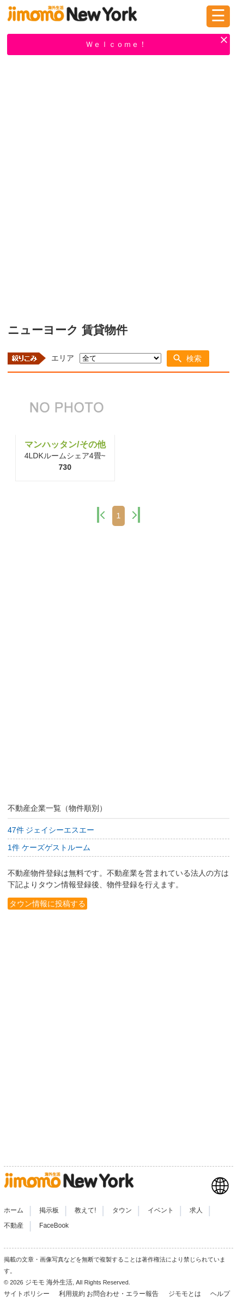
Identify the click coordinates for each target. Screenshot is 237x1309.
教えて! (85, 1210)
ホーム (13, 1210)
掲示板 (49, 1210)
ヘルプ (220, 1294)
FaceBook (54, 1225)
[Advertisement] (118, 187)
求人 (196, 1210)
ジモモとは (185, 1294)
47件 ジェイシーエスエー (51, 830)
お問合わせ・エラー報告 (123, 1294)
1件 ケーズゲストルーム (49, 847)
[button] (188, 358)
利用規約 (72, 1294)
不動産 (13, 1225)
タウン (122, 1210)
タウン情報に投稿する (47, 903)
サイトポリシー (27, 1294)
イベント (161, 1210)
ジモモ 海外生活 (48, 1282)
